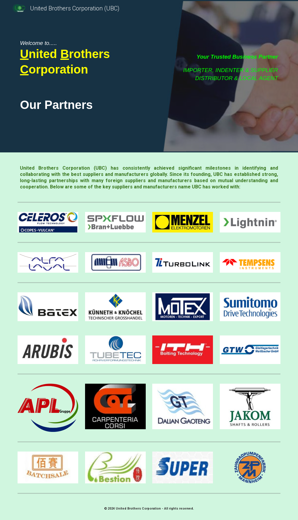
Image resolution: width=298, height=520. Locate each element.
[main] (70, 59)
